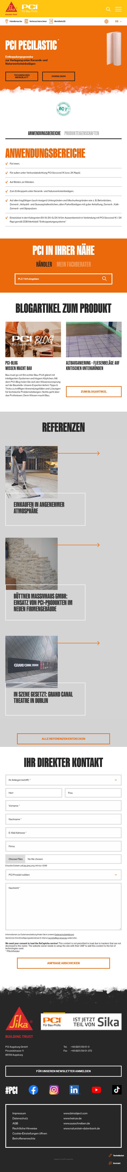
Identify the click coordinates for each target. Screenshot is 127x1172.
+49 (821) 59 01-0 (80, 1046)
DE (118, 21)
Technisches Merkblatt (22, 76)
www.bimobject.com (75, 1113)
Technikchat (116, 1155)
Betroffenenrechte (23, 1138)
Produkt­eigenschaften (81, 133)
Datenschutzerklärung (64, 934)
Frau (70, 792)
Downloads (59, 76)
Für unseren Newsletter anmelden (63, 1071)
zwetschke (69, 1159)
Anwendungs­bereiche (44, 133)
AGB (15, 1123)
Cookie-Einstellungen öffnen (29, 1133)
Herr (11, 792)
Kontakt (115, 1163)
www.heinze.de (72, 1118)
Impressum (19, 1113)
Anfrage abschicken (63, 963)
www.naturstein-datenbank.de (81, 1128)
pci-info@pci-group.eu (57, 938)
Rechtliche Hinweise (24, 1128)
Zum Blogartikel (94, 391)
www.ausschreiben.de (76, 1123)
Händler (44, 264)
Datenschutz (20, 1118)
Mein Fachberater (74, 264)
